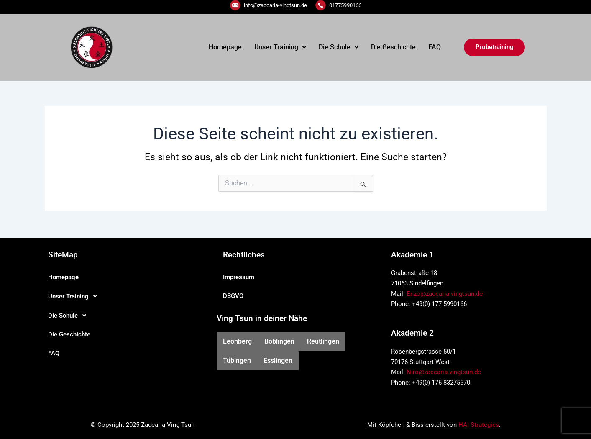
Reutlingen (323, 341)
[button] (280, 47)
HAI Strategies (478, 425)
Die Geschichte (393, 47)
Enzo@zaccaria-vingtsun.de (445, 294)
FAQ (434, 47)
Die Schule (338, 47)
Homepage (225, 47)
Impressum (238, 277)
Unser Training (280, 47)
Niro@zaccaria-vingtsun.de (444, 372)
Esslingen (278, 361)
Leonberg (237, 341)
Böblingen (279, 341)
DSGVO (233, 296)
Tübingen (237, 361)
